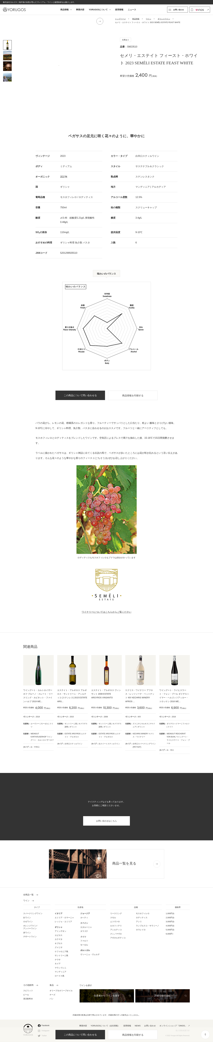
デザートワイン (30, 936)
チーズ (52, 995)
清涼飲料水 (28, 999)
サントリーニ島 (61, 955)
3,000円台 (170, 921)
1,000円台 (170, 913)
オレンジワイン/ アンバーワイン (30, 927)
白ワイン (27, 917)
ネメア (57, 963)
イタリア (58, 913)
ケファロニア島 (61, 951)
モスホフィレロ (142, 913)
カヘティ (84, 917)
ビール (26, 995)
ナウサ (57, 960)
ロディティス (141, 917)
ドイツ (83, 937)
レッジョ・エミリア (63, 921)
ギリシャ (58, 927)
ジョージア (85, 913)
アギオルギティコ (118, 938)
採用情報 (119, 9)
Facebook (45, 1025)
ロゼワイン (28, 921)
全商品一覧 (28, 895)
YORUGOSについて (98, 9)
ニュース (132, 9)
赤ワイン (27, 933)
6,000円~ (170, 934)
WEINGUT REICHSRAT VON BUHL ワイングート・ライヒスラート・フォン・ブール (178, 738)
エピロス (58, 935)
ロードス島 (59, 976)
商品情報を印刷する (132, 1035)
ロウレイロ (141, 930)
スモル (113, 917)
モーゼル (84, 945)
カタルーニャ (86, 927)
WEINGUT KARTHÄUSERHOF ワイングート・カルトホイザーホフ (42, 737)
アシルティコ (116, 930)
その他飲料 (28, 985)
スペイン (84, 923)
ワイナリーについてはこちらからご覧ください (106, 612)
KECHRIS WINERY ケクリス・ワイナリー (143, 735)
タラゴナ (84, 931)
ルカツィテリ (116, 926)
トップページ (120, 19)
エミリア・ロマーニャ (64, 917)
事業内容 (80, 9)
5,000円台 (170, 930)
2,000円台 (170, 917)
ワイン (148, 19)
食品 (52, 985)
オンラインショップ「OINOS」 (173, 1026)
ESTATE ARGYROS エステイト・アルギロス (75, 735)
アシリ (139, 921)
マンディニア (60, 972)
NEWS (138, 1026)
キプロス (58, 943)
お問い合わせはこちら (106, 821)
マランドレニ (60, 968)
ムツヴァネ (115, 921)
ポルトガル (85, 950)
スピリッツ (28, 990)
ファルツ (84, 941)
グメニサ (58, 947)
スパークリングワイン (32, 913)
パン (51, 999)
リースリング (116, 913)
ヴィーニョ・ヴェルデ (90, 954)
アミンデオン (60, 931)
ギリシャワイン (164, 19)
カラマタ (58, 939)
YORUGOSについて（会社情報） (105, 1026)
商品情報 (64, 9)
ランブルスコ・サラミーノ (147, 926)
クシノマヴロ (116, 934)
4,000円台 (170, 926)
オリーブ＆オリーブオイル (61, 990)
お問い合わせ (150, 1026)
